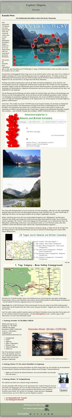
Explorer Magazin (36, 5)
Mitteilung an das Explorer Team (35, 405)
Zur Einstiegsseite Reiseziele (15, 399)
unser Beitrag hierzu (39, 314)
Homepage (49, 391)
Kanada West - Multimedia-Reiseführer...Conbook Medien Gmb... (63, 382)
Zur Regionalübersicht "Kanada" (16, 398)
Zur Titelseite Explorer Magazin (36, 408)
